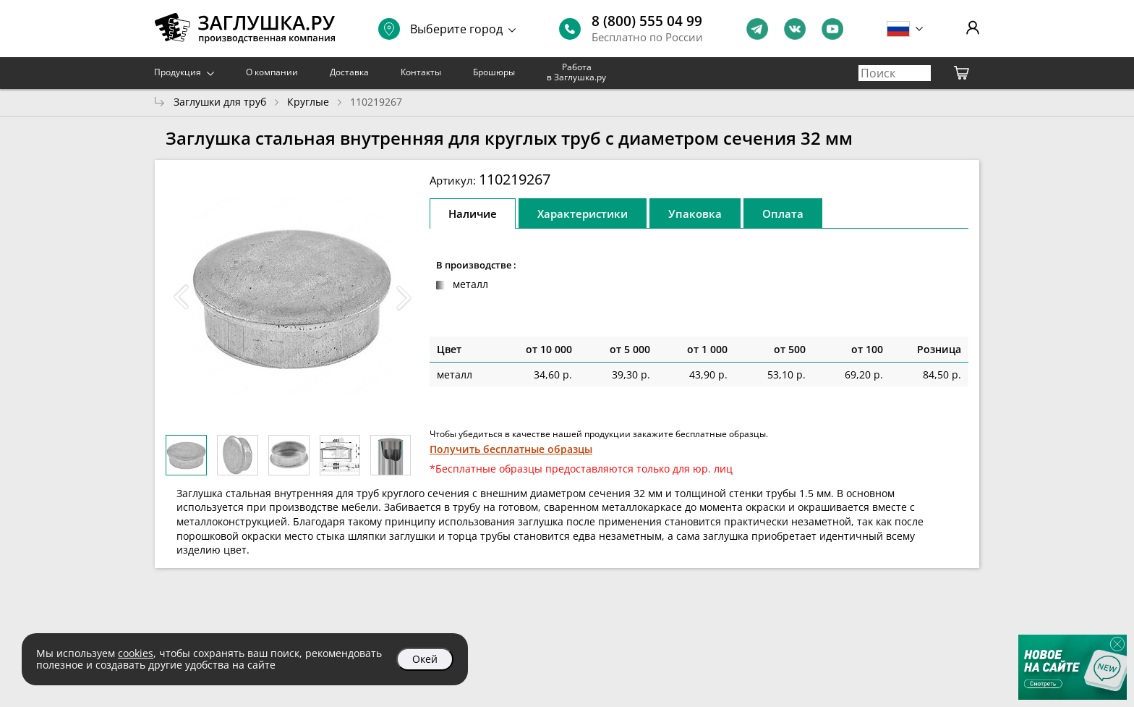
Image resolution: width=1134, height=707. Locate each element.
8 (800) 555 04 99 (647, 21)
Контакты (421, 72)
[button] (403, 297)
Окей (425, 659)
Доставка (349, 72)
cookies (135, 653)
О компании (272, 72)
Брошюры (494, 72)
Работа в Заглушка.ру (576, 72)
